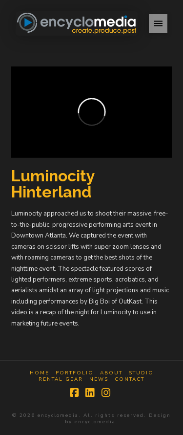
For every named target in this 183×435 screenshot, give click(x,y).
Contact (129, 379)
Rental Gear (61, 379)
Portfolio (75, 373)
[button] (158, 23)
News (98, 379)
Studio (141, 373)
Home (39, 373)
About (111, 373)
